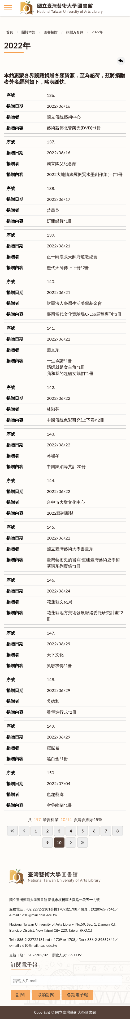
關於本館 (28, 32)
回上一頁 (121, 61)
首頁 (9, 32)
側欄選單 (8, 7)
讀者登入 (122, 8)
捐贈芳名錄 (74, 32)
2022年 (97, 32)
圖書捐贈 (51, 32)
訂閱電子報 (24, 964)
